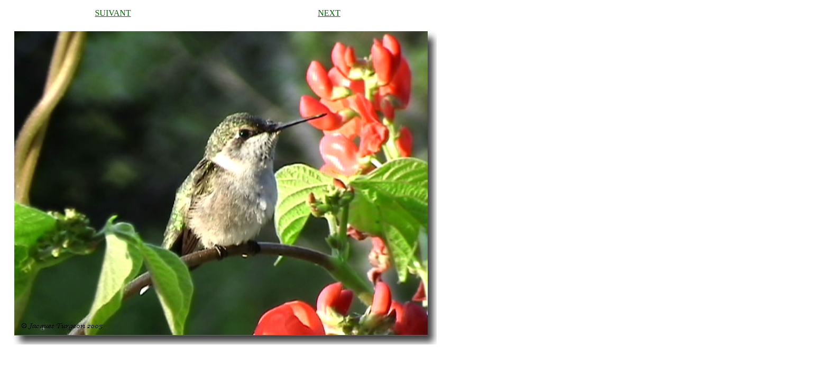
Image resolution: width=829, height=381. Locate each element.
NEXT (329, 12)
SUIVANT (113, 12)
